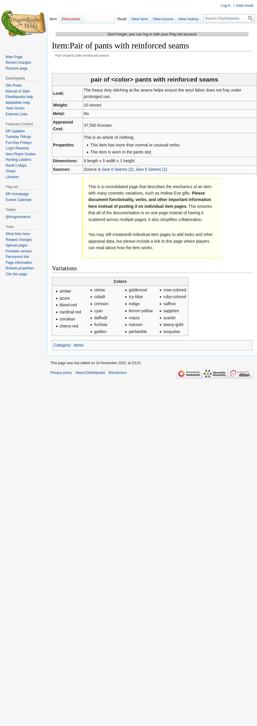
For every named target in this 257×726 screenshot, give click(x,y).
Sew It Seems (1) (151, 169)
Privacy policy (61, 373)
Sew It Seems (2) (117, 169)
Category (62, 345)
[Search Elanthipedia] (229, 18)
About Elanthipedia (90, 373)
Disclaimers (117, 373)
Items (79, 345)
